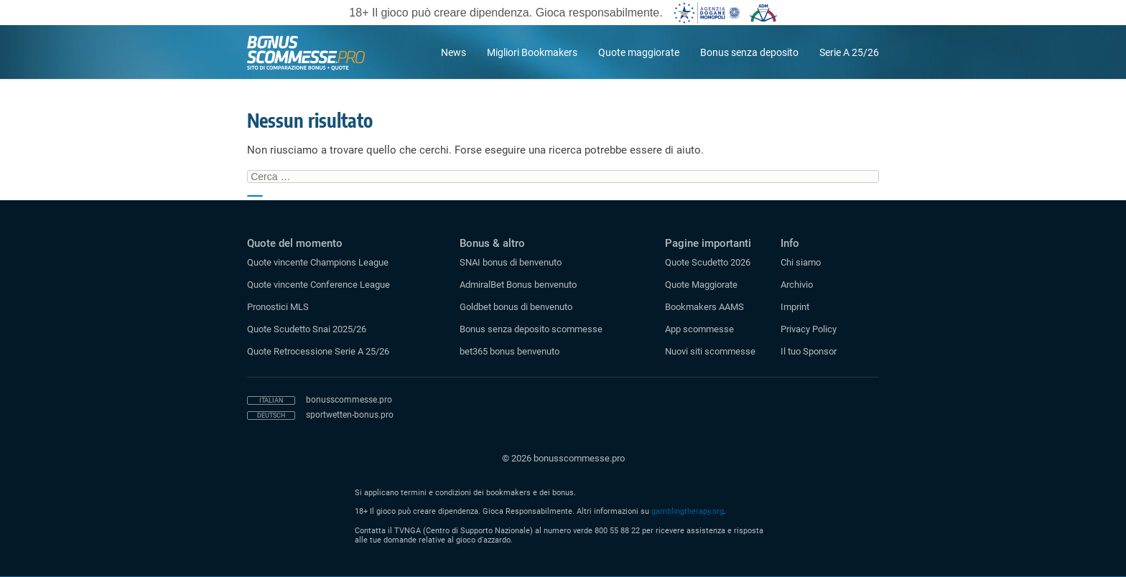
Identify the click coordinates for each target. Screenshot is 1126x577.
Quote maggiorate (638, 52)
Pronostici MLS (278, 306)
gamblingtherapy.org (687, 511)
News (453, 52)
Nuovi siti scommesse (710, 351)
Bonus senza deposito (749, 52)
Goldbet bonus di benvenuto (516, 306)
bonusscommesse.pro (349, 400)
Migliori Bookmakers (532, 52)
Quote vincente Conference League (318, 284)
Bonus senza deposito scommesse (531, 329)
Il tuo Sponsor (809, 351)
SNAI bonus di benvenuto (511, 262)
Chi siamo (801, 262)
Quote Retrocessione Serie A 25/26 (318, 351)
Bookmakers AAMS (704, 306)
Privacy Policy (809, 329)
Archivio (797, 284)
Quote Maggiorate (701, 284)
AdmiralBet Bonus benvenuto (518, 284)
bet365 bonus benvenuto (509, 351)
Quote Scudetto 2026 (707, 262)
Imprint (795, 306)
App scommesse (699, 329)
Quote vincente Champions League (317, 262)
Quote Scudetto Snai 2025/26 (306, 329)
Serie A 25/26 (849, 52)
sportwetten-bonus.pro (350, 415)
